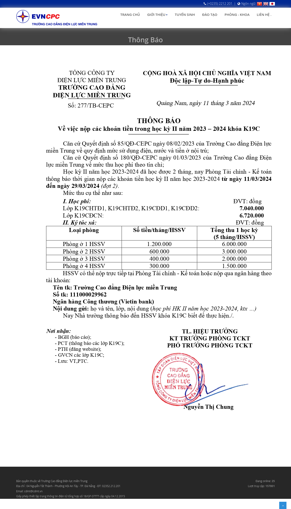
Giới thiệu (157, 14)
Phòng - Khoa (237, 14)
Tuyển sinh (185, 14)
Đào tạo (209, 14)
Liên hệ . (264, 14)
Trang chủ (130, 14)
